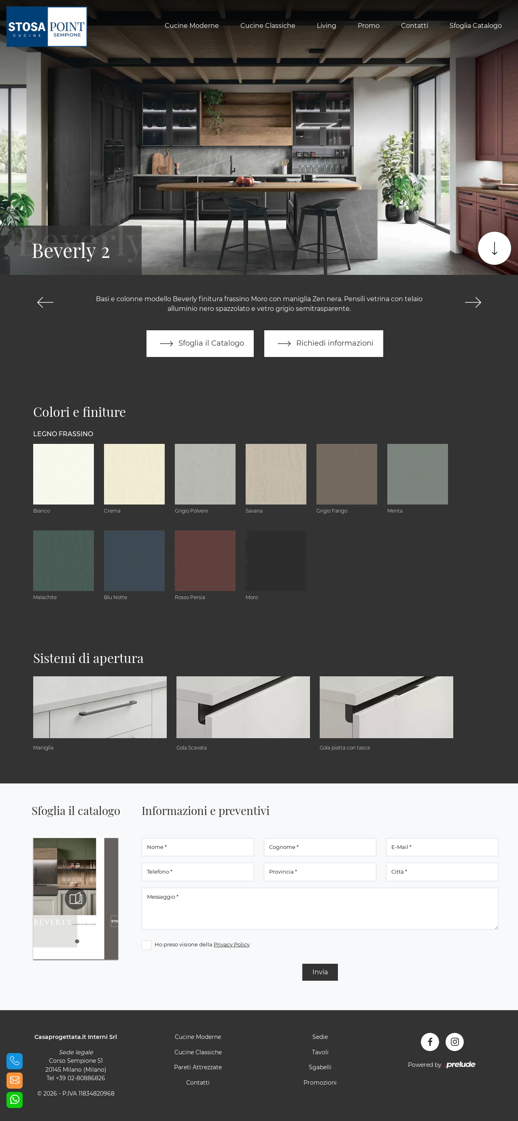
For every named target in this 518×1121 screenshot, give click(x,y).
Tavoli (320, 1052)
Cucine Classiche (267, 26)
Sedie (320, 1037)
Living (326, 26)
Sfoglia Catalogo (476, 26)
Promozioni (320, 1082)
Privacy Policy (232, 944)
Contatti (414, 26)
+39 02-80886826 (80, 1078)
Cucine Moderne (192, 26)
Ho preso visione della (202, 944)
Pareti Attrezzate (198, 1067)
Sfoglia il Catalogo (200, 344)
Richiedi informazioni (324, 344)
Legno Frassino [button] (63, 434)
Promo (369, 26)
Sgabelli (320, 1067)
